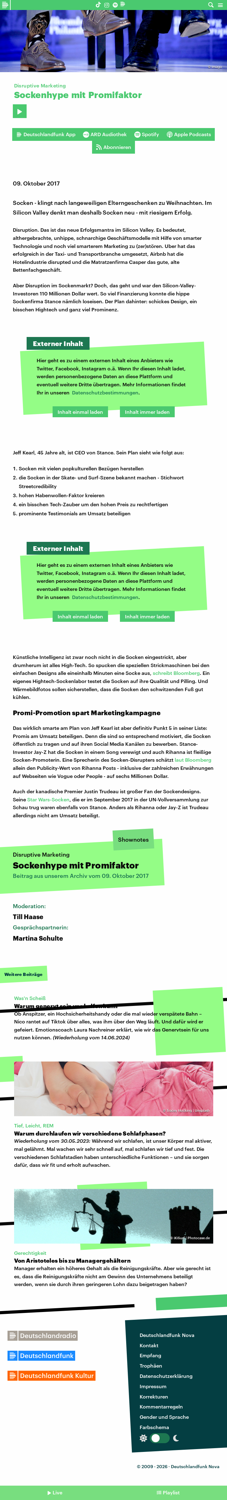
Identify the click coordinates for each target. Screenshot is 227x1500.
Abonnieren (113, 147)
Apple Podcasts (189, 134)
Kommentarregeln (161, 1406)
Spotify (146, 134)
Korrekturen (154, 1396)
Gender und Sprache (164, 1417)
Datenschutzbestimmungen (105, 392)
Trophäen (151, 1366)
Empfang (150, 1355)
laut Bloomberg (193, 760)
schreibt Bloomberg (176, 673)
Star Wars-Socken (48, 799)
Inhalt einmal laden (80, 412)
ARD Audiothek (105, 134)
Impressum (153, 1386)
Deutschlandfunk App (45, 134)
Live (57, 1492)
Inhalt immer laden (147, 412)
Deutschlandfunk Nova (167, 1335)
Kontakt (149, 1345)
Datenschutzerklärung (166, 1376)
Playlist (171, 1492)
